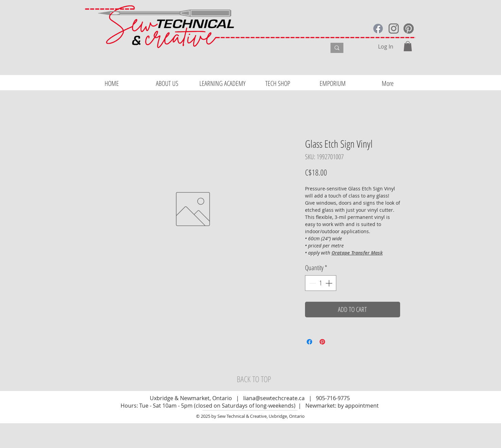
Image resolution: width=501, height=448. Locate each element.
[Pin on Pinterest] (322, 342)
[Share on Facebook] (309, 342)
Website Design (104, 445)
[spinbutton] (321, 283)
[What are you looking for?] (279, 49)
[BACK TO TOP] (254, 379)
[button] (408, 46)
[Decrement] (312, 283)
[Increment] (329, 283)
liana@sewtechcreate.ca (274, 398)
